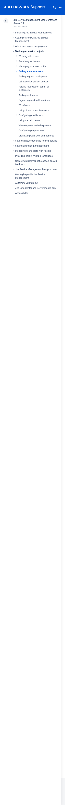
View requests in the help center (35, 125)
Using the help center (30, 120)
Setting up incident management (32, 145)
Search (54, 7)
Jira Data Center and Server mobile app (35, 188)
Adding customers (28, 95)
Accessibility (21, 193)
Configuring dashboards (31, 115)
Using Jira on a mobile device (34, 110)
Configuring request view (31, 130)
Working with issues (29, 56)
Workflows (24, 105)
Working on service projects (29, 51)
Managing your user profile (32, 66)
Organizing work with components (36, 135)
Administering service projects (31, 46)
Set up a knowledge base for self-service (36, 140)
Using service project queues (33, 81)
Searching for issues (29, 61)
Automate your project (26, 183)
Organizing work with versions (34, 100)
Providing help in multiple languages (34, 156)
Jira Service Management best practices (36, 169)
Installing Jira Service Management (33, 32)
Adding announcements (31, 71)
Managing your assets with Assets (33, 150)
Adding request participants (33, 76)
